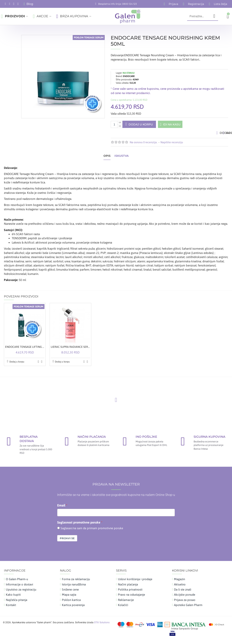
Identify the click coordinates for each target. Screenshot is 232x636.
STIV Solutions (102, 619)
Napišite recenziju (171, 144)
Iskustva (121, 157)
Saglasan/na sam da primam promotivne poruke (92, 525)
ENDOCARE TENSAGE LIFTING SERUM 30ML (24, 344)
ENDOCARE (129, 71)
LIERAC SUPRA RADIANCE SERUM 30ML (70, 344)
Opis (107, 157)
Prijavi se (67, 535)
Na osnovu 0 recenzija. (143, 144)
